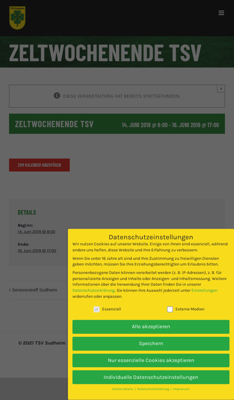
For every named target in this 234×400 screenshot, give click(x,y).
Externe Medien (185, 301)
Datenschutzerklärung (93, 282)
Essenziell (107, 301)
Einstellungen (204, 282)
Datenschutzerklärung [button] (153, 381)
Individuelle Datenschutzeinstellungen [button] (151, 370)
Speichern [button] (151, 336)
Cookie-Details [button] (123, 381)
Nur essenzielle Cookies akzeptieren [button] (151, 353)
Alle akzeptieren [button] (151, 319)
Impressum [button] (181, 381)
